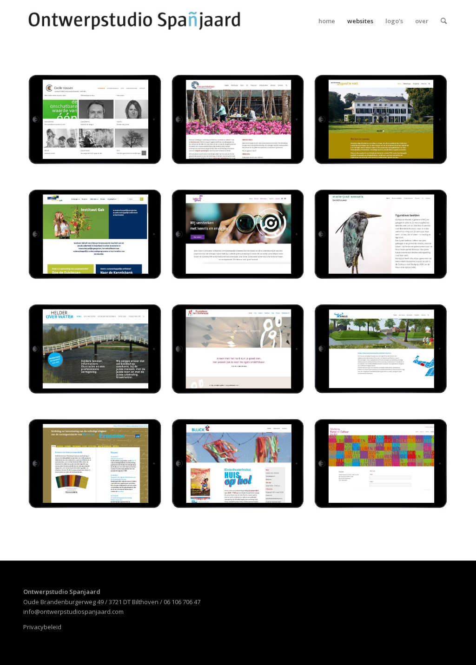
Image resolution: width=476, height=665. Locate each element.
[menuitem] (326, 21)
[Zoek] (444, 21)
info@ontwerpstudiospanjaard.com (73, 611)
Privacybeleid (42, 627)
